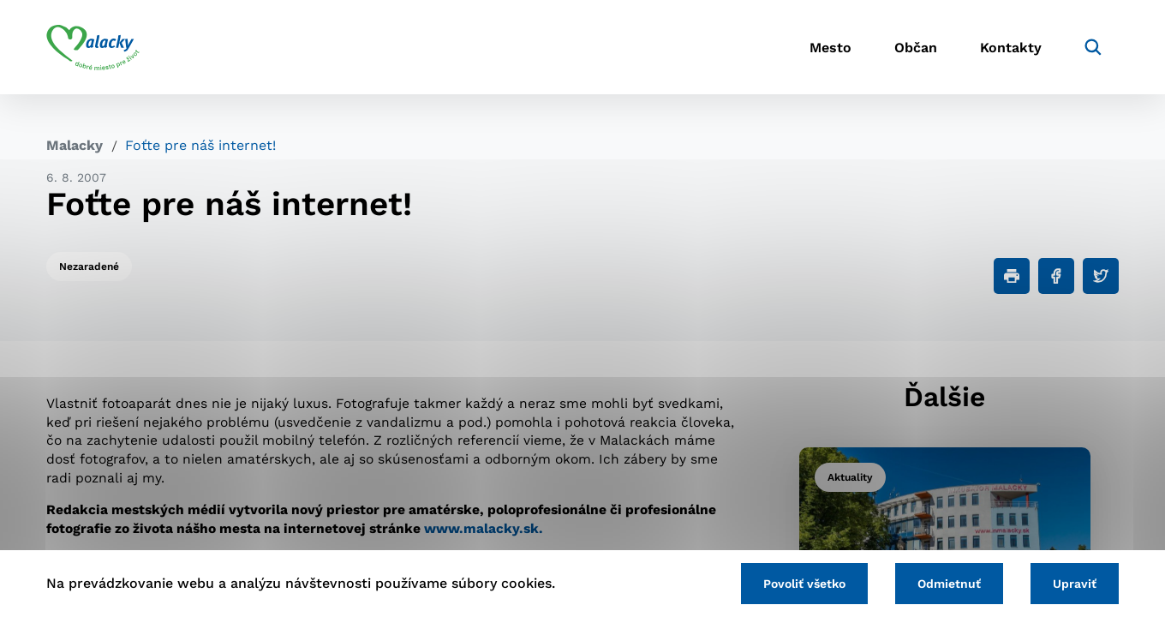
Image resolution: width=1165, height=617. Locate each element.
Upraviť (1074, 583)
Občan (915, 47)
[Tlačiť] (1012, 276)
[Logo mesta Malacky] (93, 47)
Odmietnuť (949, 583)
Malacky (74, 145)
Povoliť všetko (804, 583)
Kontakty (1011, 47)
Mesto (830, 47)
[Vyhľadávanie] (1093, 47)
